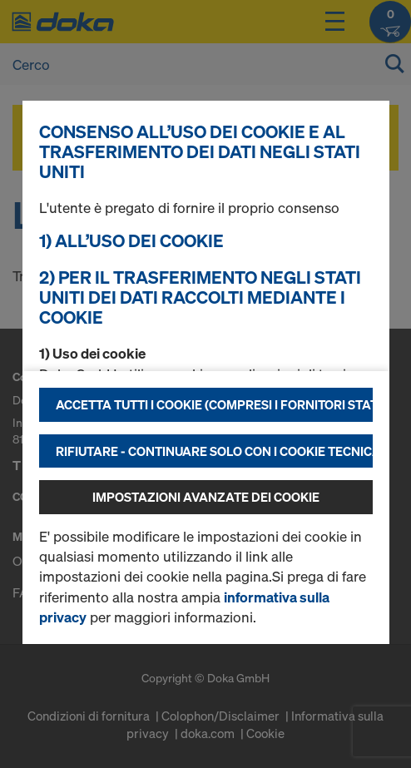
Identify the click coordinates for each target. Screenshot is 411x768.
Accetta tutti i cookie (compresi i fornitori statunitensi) (214, 404)
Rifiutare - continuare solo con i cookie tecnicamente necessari (214, 451)
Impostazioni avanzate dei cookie (205, 496)
